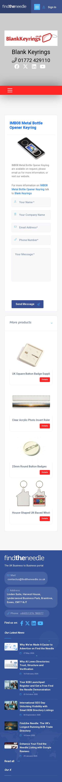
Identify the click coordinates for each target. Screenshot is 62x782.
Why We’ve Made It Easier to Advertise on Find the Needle (37, 646)
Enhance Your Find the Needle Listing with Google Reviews (35, 747)
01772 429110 (31, 60)
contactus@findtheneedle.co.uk (26, 579)
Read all (12, 761)
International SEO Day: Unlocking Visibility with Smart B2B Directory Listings (37, 706)
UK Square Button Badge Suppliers (33, 373)
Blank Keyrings (31, 52)
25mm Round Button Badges (29, 466)
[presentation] (36, 290)
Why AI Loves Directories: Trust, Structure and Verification (35, 665)
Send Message (28, 304)
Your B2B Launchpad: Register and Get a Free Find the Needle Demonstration (36, 686)
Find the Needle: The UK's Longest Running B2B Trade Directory (36, 727)
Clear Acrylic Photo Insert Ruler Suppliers (37, 420)
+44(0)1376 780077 (31, 613)
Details (45, 379)
